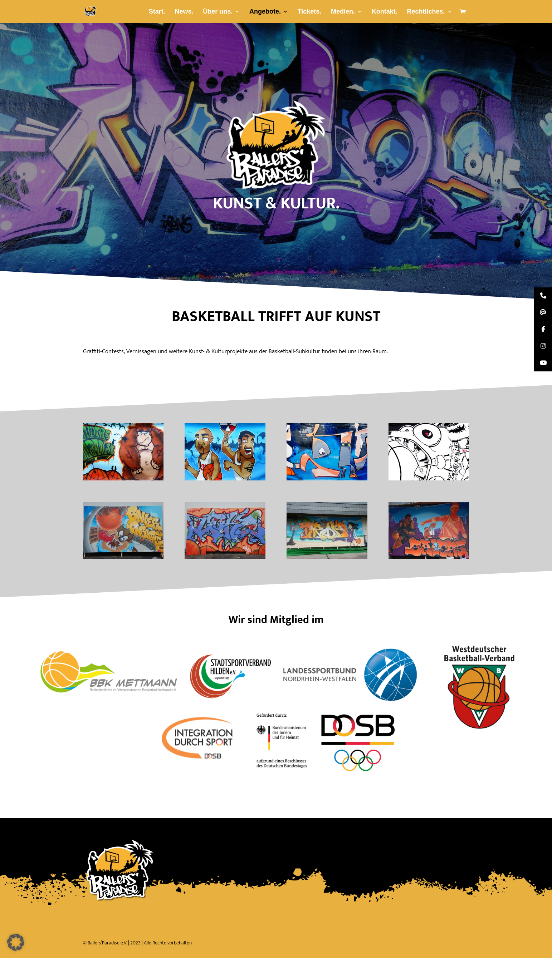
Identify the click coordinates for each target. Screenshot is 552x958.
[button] (15, 942)
